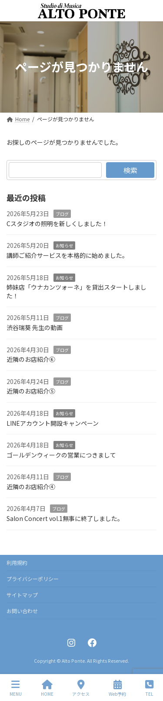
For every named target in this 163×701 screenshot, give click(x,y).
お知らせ (64, 245)
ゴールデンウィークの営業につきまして (61, 454)
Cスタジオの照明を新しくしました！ (57, 223)
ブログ (62, 213)
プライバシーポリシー (33, 578)
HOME (47, 688)
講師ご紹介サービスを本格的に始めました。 (67, 255)
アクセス (81, 688)
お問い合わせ (22, 610)
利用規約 (17, 562)
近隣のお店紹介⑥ (31, 359)
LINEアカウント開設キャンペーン (53, 422)
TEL (149, 688)
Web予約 (117, 688)
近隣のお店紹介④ (31, 486)
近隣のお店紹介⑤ (31, 391)
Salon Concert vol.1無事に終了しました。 (65, 518)
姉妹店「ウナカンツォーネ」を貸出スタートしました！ (76, 291)
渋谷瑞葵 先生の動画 (35, 327)
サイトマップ (22, 594)
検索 (130, 170)
